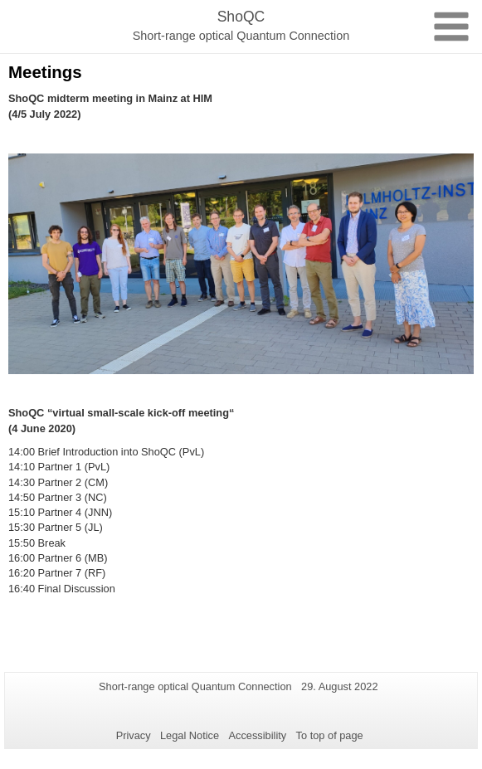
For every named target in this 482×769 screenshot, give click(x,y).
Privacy (133, 735)
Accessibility (258, 735)
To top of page (329, 735)
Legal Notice (189, 735)
